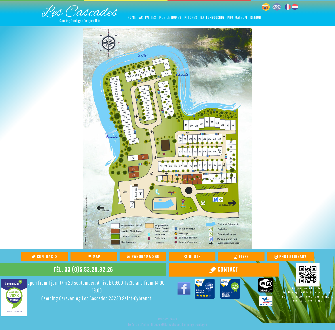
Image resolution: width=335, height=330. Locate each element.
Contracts (47, 256)
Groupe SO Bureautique (165, 324)
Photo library (292, 256)
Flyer (243, 256)
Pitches (191, 17)
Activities (147, 17)
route (194, 256)
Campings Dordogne (194, 324)
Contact (227, 269)
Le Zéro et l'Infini (138, 324)
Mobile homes (170, 17)
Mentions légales (167, 319)
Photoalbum (237, 17)
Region (255, 17)
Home (132, 17)
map (96, 256)
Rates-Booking (212, 17)
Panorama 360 (145, 256)
